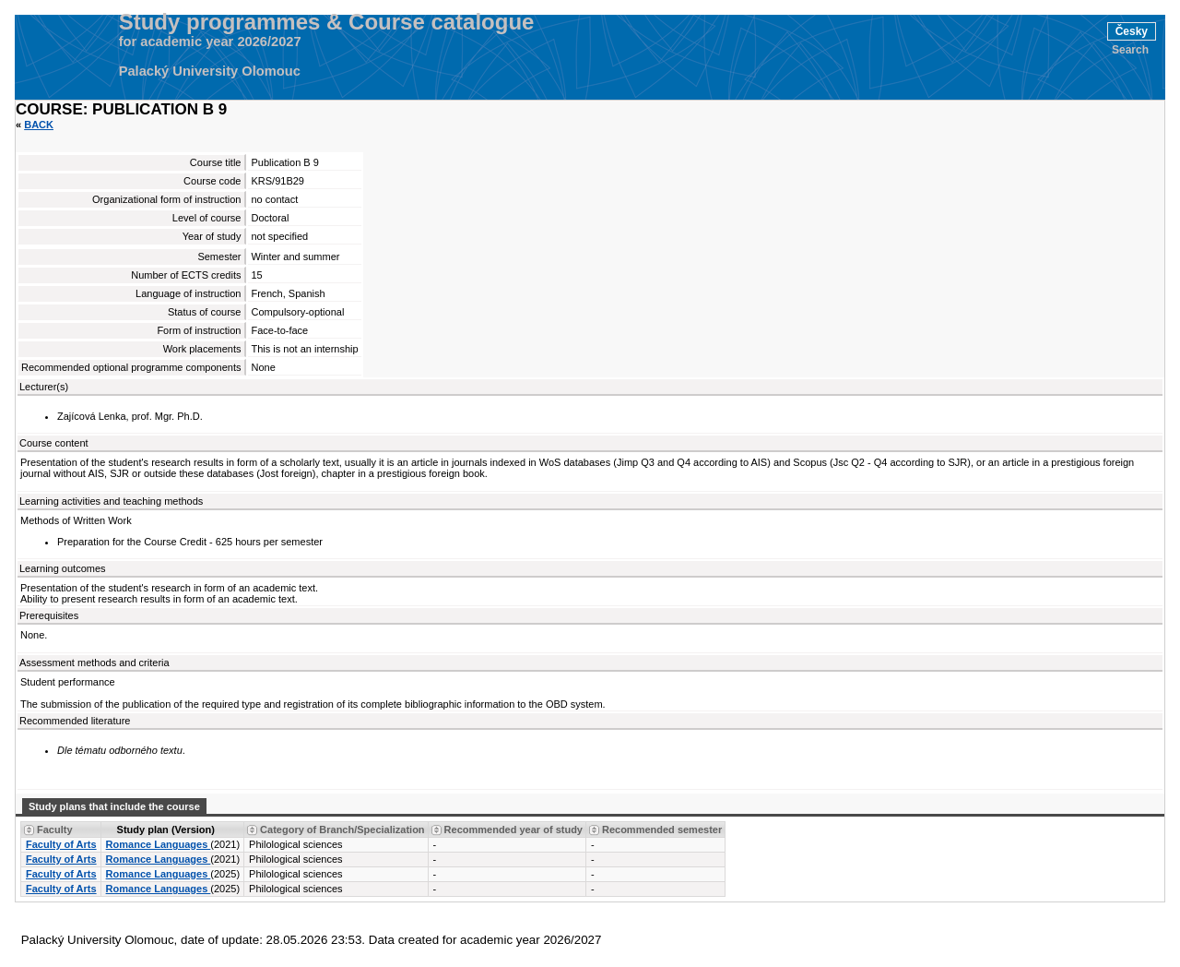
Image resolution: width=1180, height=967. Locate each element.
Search (1130, 49)
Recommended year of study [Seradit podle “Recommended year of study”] (513, 829)
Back (38, 124)
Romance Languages (158, 844)
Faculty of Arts (61, 844)
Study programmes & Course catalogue (327, 22)
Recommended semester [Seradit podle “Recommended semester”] (662, 829)
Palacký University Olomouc (210, 71)
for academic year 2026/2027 (210, 41)
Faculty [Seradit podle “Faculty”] (55, 829)
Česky (1131, 31)
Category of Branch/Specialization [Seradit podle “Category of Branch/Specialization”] (342, 829)
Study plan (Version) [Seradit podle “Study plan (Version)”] (166, 829)
